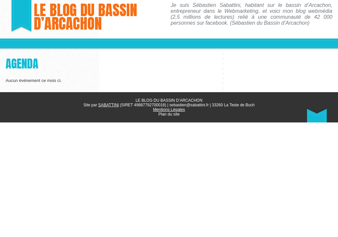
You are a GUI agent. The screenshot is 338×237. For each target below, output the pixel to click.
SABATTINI (108, 105)
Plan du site (169, 114)
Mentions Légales (169, 109)
